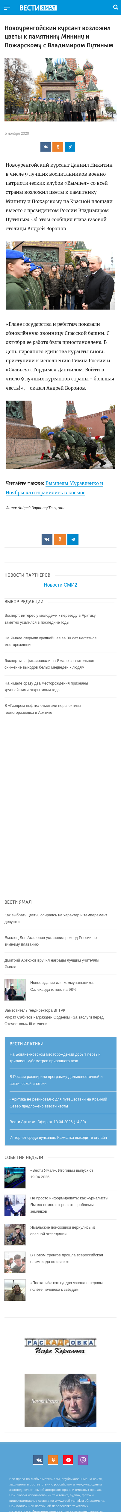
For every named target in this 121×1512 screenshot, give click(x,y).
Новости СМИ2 (60, 584)
